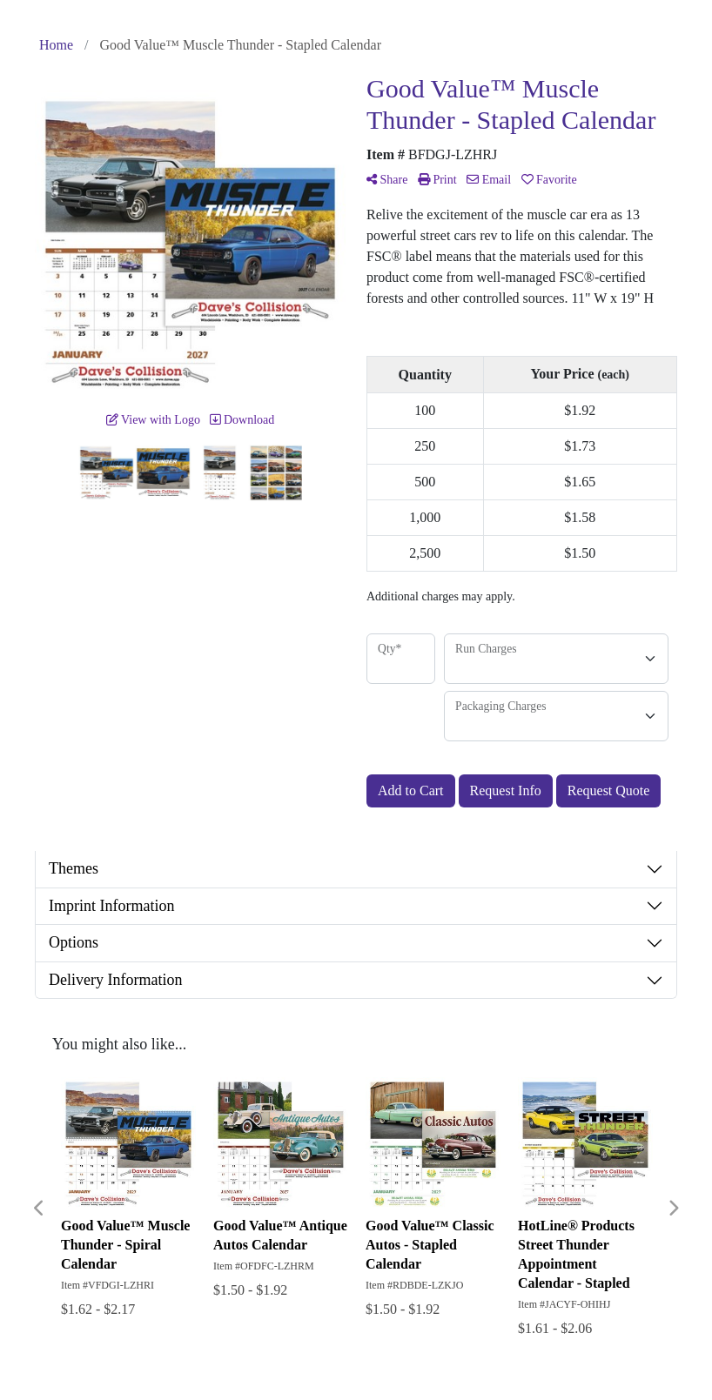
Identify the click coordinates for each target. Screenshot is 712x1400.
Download (242, 419)
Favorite (549, 179)
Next (673, 1208)
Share (386, 179)
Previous (39, 1208)
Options (73, 942)
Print (437, 179)
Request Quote (609, 790)
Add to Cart (411, 790)
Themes (73, 868)
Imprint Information (111, 905)
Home (56, 44)
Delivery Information (115, 979)
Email (489, 179)
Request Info (505, 790)
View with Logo (153, 419)
